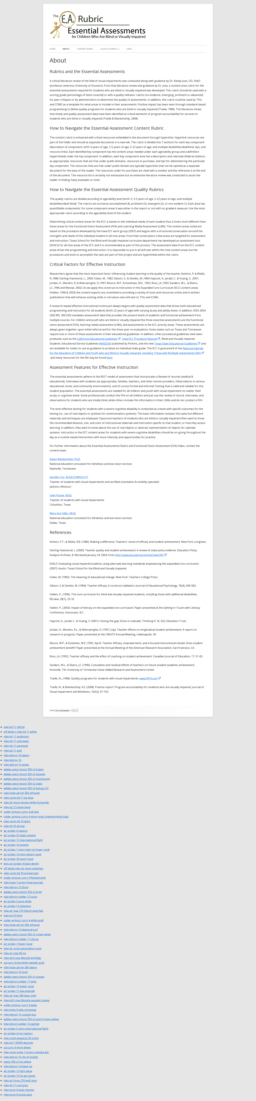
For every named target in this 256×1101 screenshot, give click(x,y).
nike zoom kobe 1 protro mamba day (26, 1052)
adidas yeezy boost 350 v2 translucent (27, 779)
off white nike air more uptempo (23, 868)
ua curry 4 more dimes (17, 1047)
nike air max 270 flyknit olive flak (23, 911)
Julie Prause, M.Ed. (61, 495)
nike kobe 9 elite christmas (20, 1010)
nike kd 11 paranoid (16, 746)
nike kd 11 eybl (13, 750)
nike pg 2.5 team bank (17, 807)
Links (129, 48)
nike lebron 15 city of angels (21, 1057)
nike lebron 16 (12, 760)
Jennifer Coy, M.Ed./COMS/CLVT (69, 477)
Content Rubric (85, 48)
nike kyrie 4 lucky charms (19, 1090)
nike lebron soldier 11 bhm (20, 981)
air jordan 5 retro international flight (26, 1028)
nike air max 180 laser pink (20, 995)
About (66, 48)
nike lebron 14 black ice (18, 1066)
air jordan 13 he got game (19, 1076)
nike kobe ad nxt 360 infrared (22, 793)
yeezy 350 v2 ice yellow (17, 1062)
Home (52, 48)
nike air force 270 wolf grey (20, 1080)
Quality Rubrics (108, 48)
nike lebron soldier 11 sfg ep (21, 939)
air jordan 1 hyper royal (18, 944)
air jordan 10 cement (16, 845)
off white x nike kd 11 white (20, 732)
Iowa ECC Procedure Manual (141, 339)
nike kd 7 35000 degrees (18, 1043)
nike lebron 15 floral (16, 887)
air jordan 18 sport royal (18, 859)
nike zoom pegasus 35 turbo (21, 1038)
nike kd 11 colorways (16, 741)
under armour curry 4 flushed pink (25, 878)
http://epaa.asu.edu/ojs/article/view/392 (141, 555)
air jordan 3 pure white (18, 901)
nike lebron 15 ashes (16, 764)
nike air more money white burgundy (26, 802)
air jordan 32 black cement (20, 835)
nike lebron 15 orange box (20, 1014)
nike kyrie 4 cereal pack (18, 1094)
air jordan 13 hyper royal (19, 986)
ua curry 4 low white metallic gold (24, 963)
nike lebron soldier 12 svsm (20, 897)
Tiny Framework (62, 710)
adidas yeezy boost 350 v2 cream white (27, 934)
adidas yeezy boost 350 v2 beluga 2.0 (26, 788)
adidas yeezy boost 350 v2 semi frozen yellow (31, 1019)
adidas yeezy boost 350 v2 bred (23, 892)
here (109, 357)
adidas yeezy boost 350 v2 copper (24, 977)
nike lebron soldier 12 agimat (21, 1024)
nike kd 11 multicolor (16, 736)
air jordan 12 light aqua (18, 1071)
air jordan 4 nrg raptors (18, 1033)
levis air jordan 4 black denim (21, 863)
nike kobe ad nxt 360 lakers (20, 967)
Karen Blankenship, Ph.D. (65, 459)
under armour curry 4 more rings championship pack (36, 816)
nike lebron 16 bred (16, 972)
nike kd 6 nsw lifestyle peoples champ (26, 1000)
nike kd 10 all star (14, 826)
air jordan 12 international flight (23, 840)
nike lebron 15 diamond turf (21, 929)
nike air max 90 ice (15, 953)
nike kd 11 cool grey (16, 1085)
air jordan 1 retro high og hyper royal (26, 849)
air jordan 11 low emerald (19, 991)
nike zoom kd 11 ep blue (18, 798)
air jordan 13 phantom (17, 906)
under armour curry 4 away (20, 1005)
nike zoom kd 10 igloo (17, 821)
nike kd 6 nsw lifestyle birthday (22, 958)
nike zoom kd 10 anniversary (21, 873)
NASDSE (105, 343)
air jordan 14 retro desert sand (22, 854)
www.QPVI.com (150, 678)
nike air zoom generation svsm (22, 948)
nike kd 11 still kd (14, 727)
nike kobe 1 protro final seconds (23, 882)
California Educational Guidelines (99, 339)
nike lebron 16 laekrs (16, 755)
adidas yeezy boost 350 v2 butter (24, 769)
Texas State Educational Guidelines (177, 343)
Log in (75, 710)
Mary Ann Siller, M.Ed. (63, 513)
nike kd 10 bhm (13, 915)
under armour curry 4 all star (21, 812)
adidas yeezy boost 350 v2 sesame (24, 774)
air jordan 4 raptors (16, 831)
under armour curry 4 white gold (23, 920)
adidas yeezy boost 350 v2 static (23, 783)
